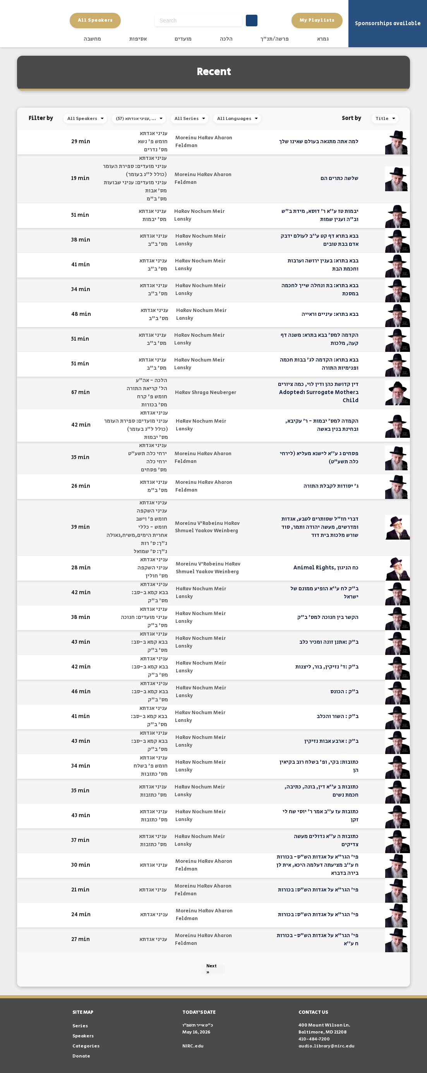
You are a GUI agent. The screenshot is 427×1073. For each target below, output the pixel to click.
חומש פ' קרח (152, 397)
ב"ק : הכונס (344, 692)
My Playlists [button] (317, 20)
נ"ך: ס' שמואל (150, 551)
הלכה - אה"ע (151, 380)
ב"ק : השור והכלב (337, 716)
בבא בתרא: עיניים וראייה (330, 314)
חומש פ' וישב (151, 519)
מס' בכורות (154, 405)
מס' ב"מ (157, 199)
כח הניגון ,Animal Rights (325, 568)
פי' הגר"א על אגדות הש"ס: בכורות (318, 890)
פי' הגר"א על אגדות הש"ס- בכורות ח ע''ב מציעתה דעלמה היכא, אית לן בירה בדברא (317, 865)
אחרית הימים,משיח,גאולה (136, 535)
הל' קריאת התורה (147, 389)
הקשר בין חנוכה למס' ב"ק (327, 617)
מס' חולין (157, 576)
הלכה (226, 39)
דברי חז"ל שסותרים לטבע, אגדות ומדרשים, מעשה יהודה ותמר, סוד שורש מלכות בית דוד (319, 527)
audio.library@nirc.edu (326, 1046)
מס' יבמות (154, 219)
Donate (81, 1056)
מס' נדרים (156, 150)
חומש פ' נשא (153, 142)
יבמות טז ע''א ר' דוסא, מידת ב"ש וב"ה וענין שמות (319, 215)
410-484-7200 (314, 1039)
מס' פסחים (154, 470)
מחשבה (92, 39)
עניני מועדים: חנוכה (144, 617)
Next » (211, 969)
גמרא (323, 39)
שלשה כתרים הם (339, 178)
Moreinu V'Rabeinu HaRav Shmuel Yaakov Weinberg (207, 527)
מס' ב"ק (158, 601)
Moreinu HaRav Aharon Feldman (203, 141)
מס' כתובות (154, 774)
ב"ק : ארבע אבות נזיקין (331, 741)
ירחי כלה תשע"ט (147, 454)
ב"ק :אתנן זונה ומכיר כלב (328, 642)
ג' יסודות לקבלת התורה (331, 486)
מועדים (183, 39)
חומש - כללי (152, 527)
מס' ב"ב (158, 244)
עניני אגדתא (154, 133)
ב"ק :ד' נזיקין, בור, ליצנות (326, 667)
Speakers (83, 1036)
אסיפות (138, 39)
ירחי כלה (156, 462)
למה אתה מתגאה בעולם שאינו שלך (318, 142)
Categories (85, 1046)
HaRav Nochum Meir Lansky (199, 215)
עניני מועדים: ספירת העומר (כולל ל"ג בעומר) (135, 170)
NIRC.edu (193, 1046)
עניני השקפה (152, 511)
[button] (60, 142)
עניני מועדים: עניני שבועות (135, 183)
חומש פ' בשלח (151, 766)
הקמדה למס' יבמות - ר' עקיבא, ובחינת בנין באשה (321, 425)
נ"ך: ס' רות (154, 543)
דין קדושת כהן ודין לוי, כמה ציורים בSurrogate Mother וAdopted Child (318, 393)
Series (80, 1026)
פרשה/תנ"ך (275, 39)
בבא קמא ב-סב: (150, 592)
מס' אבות (156, 191)
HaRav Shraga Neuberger (205, 392)
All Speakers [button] (95, 20)
